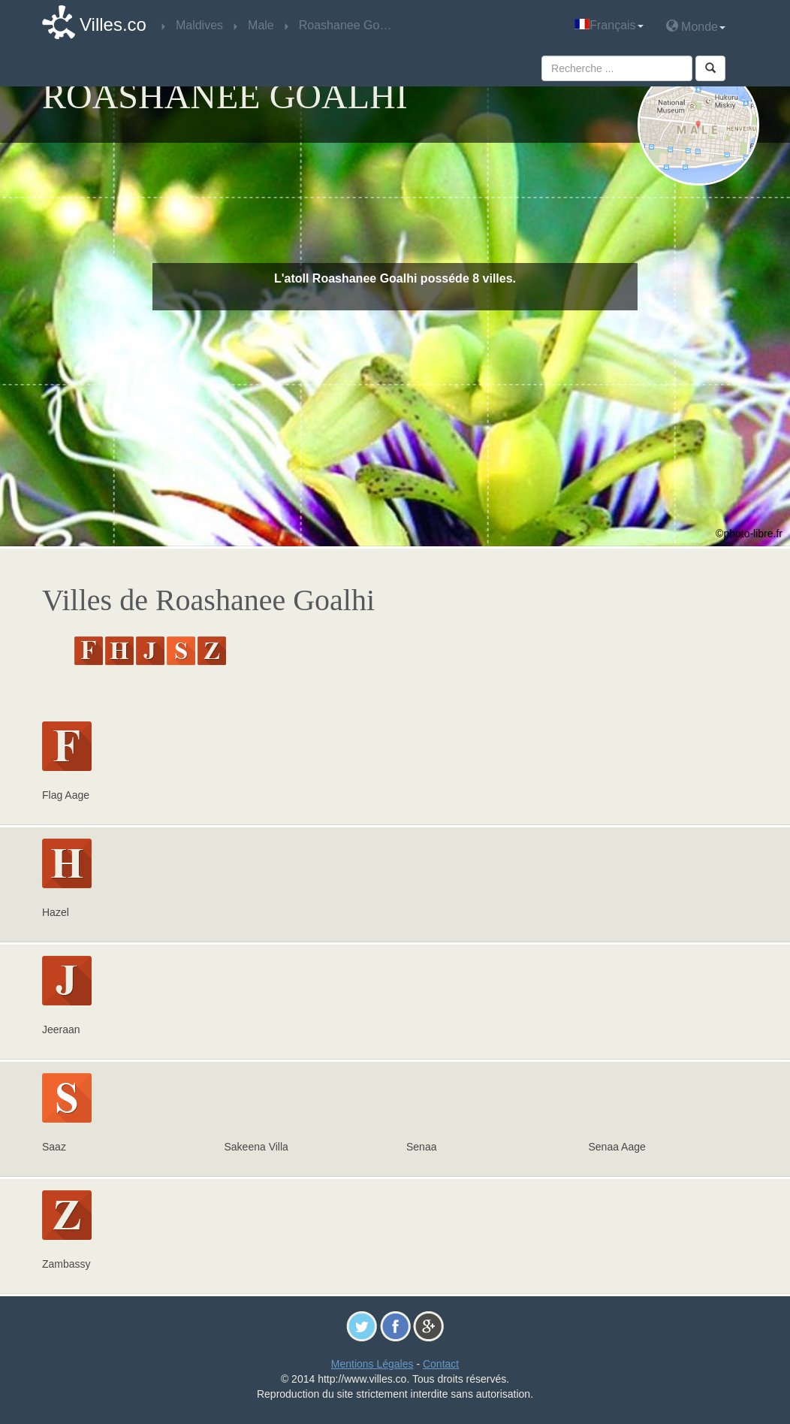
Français (608, 25)
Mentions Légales (372, 1364)
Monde (695, 26)
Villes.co (113, 24)
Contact (441, 1364)
